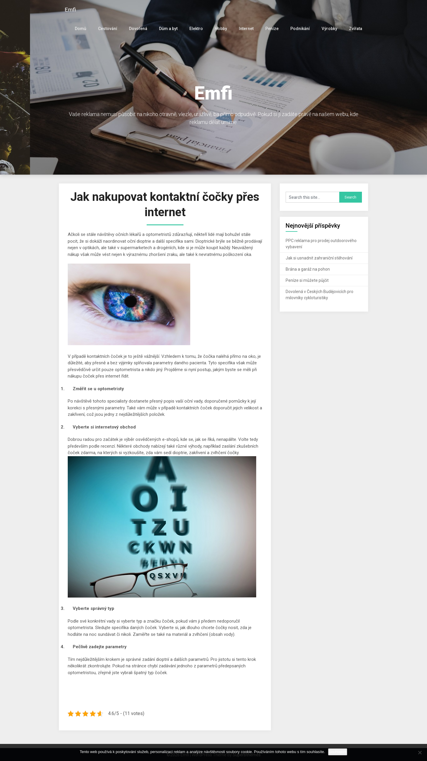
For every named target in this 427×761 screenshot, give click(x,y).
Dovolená (141, 28)
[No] (420, 752)
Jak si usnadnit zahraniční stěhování (319, 258)
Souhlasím (338, 752)
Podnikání (301, 28)
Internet (248, 28)
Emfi (71, 9)
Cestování (111, 28)
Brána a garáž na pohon (308, 269)
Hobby (223, 28)
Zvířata (355, 28)
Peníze (273, 28)
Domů (85, 28)
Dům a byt (171, 28)
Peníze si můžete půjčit (307, 280)
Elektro (199, 28)
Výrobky (329, 28)
